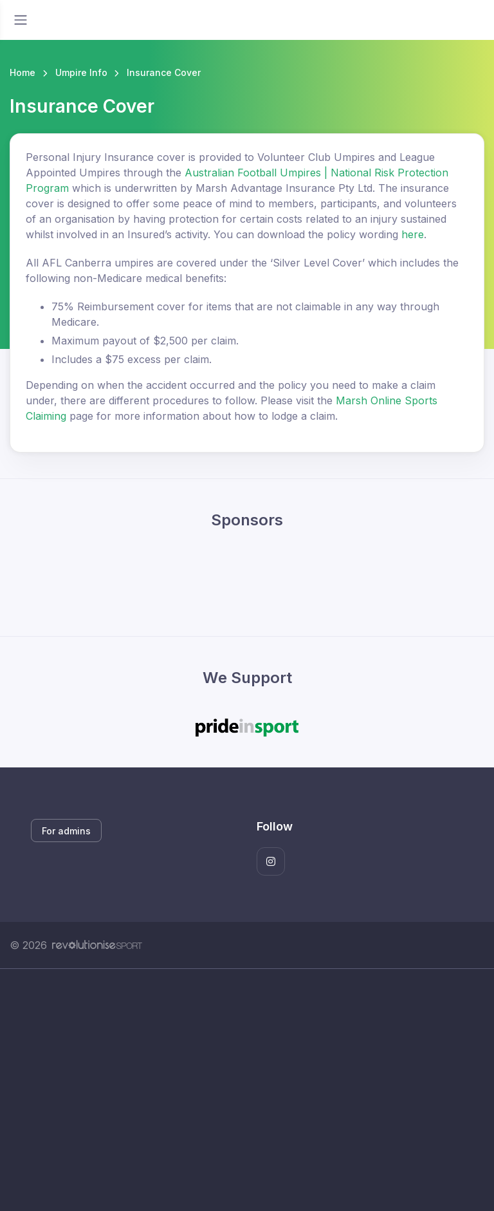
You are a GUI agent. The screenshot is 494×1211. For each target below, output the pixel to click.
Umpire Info (81, 72)
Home (22, 72)
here (412, 234)
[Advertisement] (247, 1090)
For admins (66, 830)
